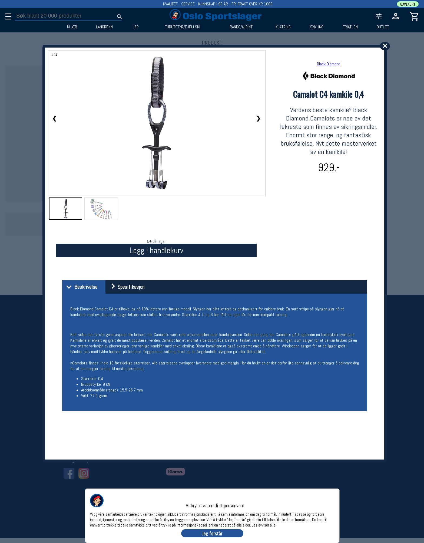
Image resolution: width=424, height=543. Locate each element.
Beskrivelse (80, 286)
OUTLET (383, 27)
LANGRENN (104, 27)
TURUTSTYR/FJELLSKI (182, 27)
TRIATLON (350, 27)
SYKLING (316, 27)
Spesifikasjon (125, 286)
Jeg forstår (212, 533)
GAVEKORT (407, 4)
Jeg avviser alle (263, 524)
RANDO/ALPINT (241, 27)
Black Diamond (328, 64)
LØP (135, 27)
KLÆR (72, 27)
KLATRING (283, 27)
